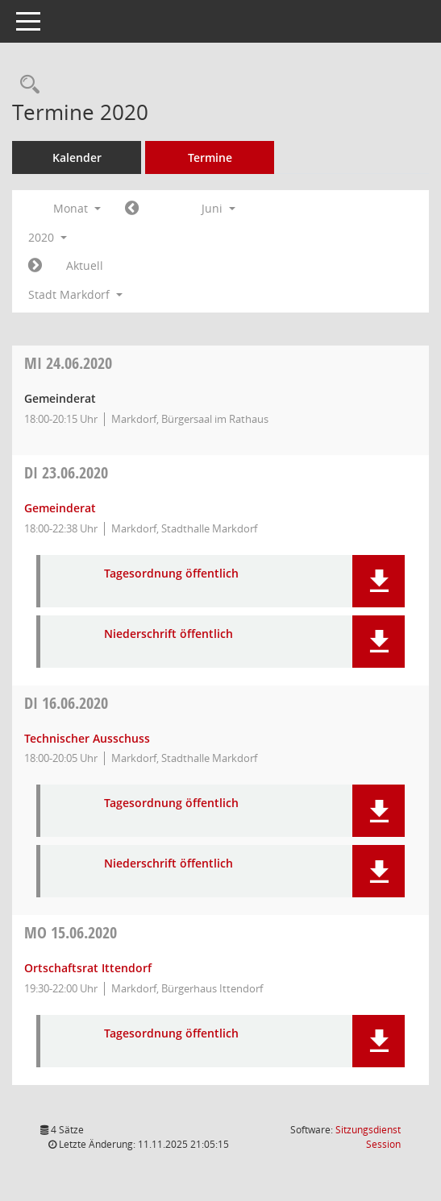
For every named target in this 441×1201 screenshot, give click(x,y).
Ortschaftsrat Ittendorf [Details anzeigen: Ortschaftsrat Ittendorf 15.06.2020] (88, 967)
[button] (378, 581)
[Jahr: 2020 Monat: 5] (132, 208)
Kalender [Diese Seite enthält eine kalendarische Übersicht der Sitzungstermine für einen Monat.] (77, 157)
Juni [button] (218, 208)
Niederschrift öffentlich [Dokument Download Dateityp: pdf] (168, 634)
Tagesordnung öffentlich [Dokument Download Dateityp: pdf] (171, 574)
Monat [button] (77, 208)
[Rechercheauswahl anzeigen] (26, 85)
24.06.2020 (68, 363)
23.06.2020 (66, 472)
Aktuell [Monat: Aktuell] (84, 265)
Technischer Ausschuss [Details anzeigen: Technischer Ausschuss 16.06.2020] (87, 738)
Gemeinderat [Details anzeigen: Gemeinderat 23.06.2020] (60, 508)
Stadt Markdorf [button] (75, 294)
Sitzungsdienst (368, 1137)
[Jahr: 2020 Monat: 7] (35, 265)
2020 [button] (47, 237)
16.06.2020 (66, 703)
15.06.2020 (70, 932)
